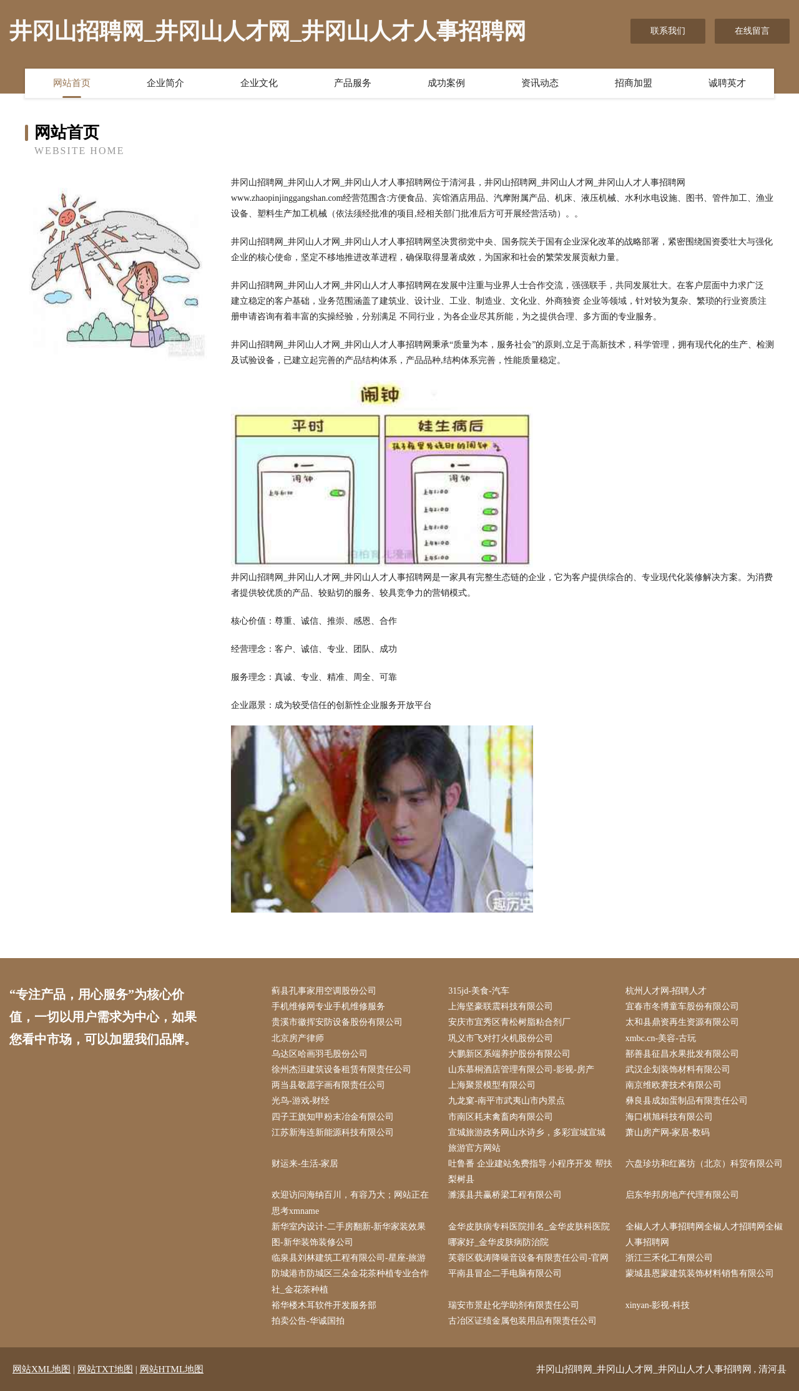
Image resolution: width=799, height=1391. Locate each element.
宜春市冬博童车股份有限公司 (682, 1006)
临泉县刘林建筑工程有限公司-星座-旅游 (349, 1258)
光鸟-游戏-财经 (301, 1100)
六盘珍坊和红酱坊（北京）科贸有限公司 (704, 1163)
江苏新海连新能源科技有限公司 (333, 1132)
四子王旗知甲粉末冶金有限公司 (333, 1117)
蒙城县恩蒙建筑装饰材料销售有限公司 (699, 1273)
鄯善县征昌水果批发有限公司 (682, 1054)
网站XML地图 (41, 1369)
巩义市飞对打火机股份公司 (500, 1038)
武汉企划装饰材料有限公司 (677, 1069)
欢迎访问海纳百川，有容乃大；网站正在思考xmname (350, 1202)
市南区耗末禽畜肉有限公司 (500, 1117)
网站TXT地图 (105, 1369)
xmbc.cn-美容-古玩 (660, 1038)
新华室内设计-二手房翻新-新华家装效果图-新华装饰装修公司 (349, 1234)
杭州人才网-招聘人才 (666, 991)
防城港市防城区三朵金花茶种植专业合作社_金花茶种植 (350, 1281)
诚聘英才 (727, 83)
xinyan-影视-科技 (657, 1305)
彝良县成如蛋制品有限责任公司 (686, 1100)
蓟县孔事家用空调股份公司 (324, 991)
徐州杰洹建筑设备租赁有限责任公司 (341, 1069)
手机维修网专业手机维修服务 (328, 1006)
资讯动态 (540, 83)
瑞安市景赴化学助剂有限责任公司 (513, 1305)
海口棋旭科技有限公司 (669, 1117)
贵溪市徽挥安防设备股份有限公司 (337, 1022)
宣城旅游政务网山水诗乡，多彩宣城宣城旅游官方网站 (526, 1140)
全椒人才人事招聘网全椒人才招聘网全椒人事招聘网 (704, 1234)
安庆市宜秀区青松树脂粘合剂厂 (509, 1022)
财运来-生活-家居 (305, 1163)
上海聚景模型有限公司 (492, 1085)
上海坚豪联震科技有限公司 (500, 1006)
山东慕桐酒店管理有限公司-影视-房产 (521, 1069)
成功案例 (446, 83)
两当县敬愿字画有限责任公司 (328, 1085)
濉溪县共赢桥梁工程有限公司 (505, 1195)
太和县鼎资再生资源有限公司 (682, 1022)
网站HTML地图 (172, 1369)
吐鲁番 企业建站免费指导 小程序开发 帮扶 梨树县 (530, 1171)
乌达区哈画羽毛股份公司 (320, 1054)
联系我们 (667, 31)
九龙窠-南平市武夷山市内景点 (506, 1100)
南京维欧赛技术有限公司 (673, 1085)
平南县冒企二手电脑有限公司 (505, 1273)
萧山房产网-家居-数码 (667, 1132)
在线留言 (752, 31)
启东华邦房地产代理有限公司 (682, 1195)
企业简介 (165, 83)
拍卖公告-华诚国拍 (308, 1321)
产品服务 (352, 83)
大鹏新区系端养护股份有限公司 (509, 1054)
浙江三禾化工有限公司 (669, 1258)
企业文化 (259, 83)
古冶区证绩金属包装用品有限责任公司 (522, 1321)
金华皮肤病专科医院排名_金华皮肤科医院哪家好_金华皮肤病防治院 (529, 1234)
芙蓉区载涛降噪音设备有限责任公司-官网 (528, 1258)
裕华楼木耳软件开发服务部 (324, 1305)
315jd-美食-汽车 (478, 991)
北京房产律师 (298, 1038)
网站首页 (72, 83)
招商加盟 (633, 83)
